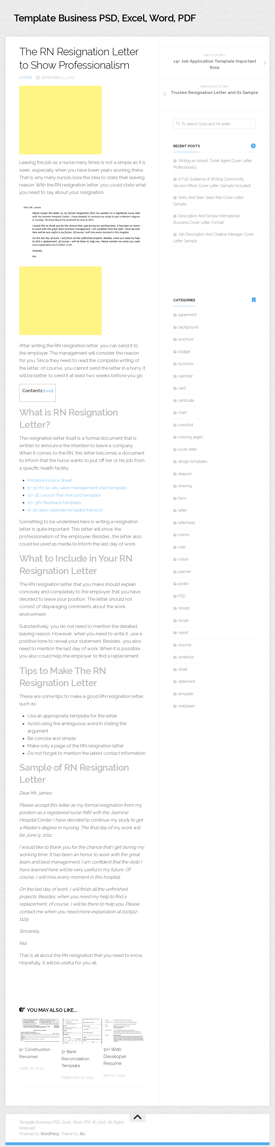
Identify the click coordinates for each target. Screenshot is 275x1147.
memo (183, 537)
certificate (186, 402)
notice (183, 561)
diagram (185, 476)
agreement (187, 317)
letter (25, 79)
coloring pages (190, 439)
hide (48, 392)
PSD (181, 598)
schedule (186, 659)
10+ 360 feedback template (56, 504)
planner (184, 573)
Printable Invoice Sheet (51, 482)
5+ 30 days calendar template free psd (68, 512)
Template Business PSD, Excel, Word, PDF (124, 19)
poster (183, 586)
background (188, 329)
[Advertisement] (60, 122)
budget (184, 353)
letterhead (186, 524)
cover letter (187, 451)
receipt (184, 610)
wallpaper (186, 708)
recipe (183, 622)
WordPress (49, 1136)
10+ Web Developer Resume (115, 1058)
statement (186, 683)
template (185, 696)
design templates (192, 463)
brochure (185, 341)
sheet (182, 671)
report (183, 635)
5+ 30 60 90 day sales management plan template (81, 489)
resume (184, 647)
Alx (82, 1136)
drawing (185, 488)
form (182, 500)
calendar (185, 378)
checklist (185, 427)
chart (182, 415)
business (185, 366)
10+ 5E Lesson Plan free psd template (67, 497)
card (182, 390)
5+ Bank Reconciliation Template (76, 1060)
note (181, 549)
